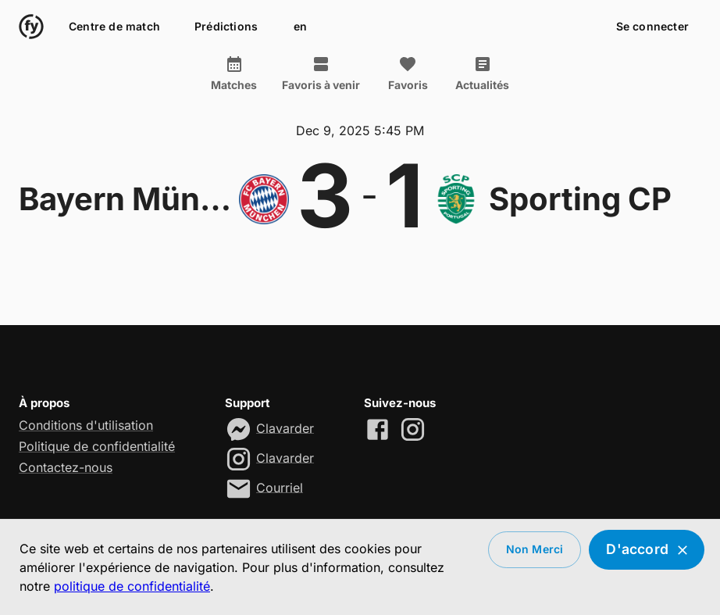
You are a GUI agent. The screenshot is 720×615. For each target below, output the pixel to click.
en (300, 27)
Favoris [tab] (407, 73)
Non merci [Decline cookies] (535, 549)
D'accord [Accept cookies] (646, 550)
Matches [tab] (233, 73)
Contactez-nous (65, 467)
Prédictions (226, 27)
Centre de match (114, 27)
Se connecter (652, 27)
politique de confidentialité (132, 586)
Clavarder (285, 427)
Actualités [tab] (482, 73)
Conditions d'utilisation (86, 425)
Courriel (279, 487)
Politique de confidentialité (97, 446)
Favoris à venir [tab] (320, 73)
